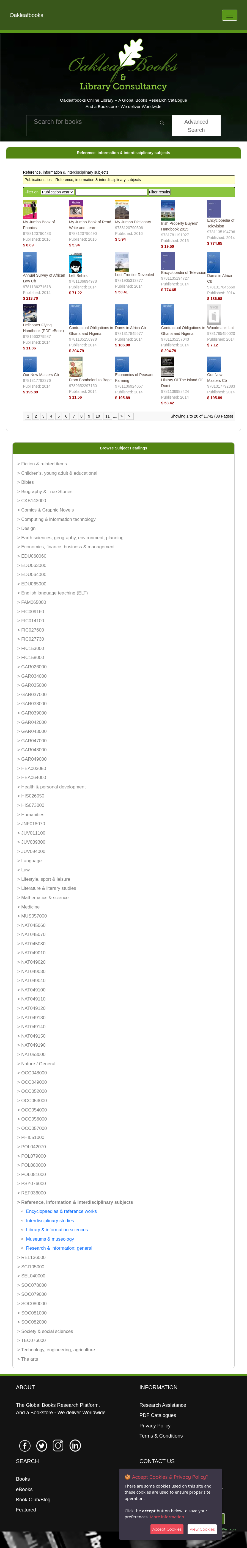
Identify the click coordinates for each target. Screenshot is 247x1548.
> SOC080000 (32, 1303)
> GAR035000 (32, 685)
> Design (26, 528)
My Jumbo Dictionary (133, 222)
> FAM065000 (31, 602)
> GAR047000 (32, 740)
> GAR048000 (32, 749)
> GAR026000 (32, 666)
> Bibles (25, 482)
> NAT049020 (31, 962)
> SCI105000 (30, 1266)
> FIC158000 (30, 657)
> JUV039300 (31, 842)
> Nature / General (36, 1063)
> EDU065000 (31, 584)
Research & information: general (59, 1248)
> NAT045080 (31, 943)
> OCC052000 (32, 1091)
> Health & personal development (51, 787)
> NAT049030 (31, 971)
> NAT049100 (31, 990)
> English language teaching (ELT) (52, 593)
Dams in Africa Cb (130, 328)
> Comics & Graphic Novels (45, 510)
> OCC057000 (32, 1128)
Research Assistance (162, 1405)
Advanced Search (196, 126)
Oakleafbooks (26, 15)
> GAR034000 (32, 676)
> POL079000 (31, 1156)
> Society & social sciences (45, 1331)
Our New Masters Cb (41, 375)
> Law (23, 869)
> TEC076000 (31, 1340)
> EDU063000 (31, 565)
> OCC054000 (32, 1110)
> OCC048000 (32, 1072)
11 (107, 416)
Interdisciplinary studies (50, 1220)
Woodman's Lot (220, 328)
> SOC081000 (32, 1313)
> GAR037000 (32, 694)
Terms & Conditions (161, 1436)
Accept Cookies (167, 1529)
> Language (29, 860)
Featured (26, 1510)
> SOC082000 (32, 1322)
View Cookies (202, 1529)
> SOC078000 (32, 1285)
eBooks (24, 1489)
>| (129, 416)
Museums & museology (50, 1239)
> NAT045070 (31, 934)
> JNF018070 (31, 823)
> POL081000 (31, 1174)
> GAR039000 (32, 713)
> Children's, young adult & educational (57, 473)
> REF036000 (31, 1193)
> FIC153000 (30, 648)
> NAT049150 (31, 1036)
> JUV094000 (31, 851)
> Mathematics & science (43, 897)
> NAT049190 (31, 1045)
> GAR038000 (32, 703)
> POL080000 (31, 1165)
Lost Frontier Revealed (134, 275)
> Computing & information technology (56, 519)
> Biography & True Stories (45, 491)
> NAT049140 (31, 1026)
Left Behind (79, 275)
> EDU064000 (31, 574)
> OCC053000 (32, 1100)
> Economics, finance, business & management (66, 546)
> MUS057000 (32, 916)
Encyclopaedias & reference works (61, 1211)
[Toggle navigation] (229, 15)
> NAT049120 (31, 1008)
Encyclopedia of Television (183, 272)
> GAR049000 (32, 759)
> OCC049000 (32, 1082)
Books (23, 1479)
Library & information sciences (57, 1229)
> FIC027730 (30, 639)
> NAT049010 (31, 952)
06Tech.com (227, 1529)
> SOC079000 (32, 1294)
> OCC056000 (32, 1119)
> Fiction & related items (42, 463)
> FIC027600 (30, 630)
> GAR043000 (32, 731)
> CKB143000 (31, 500)
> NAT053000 (31, 1054)
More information (167, 1516)
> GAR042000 (32, 722)
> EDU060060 (31, 556)
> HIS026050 (30, 796)
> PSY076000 (31, 1183)
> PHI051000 (30, 1137)
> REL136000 (31, 1257)
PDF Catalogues (157, 1415)
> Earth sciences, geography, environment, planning (70, 537)
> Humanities (30, 814)
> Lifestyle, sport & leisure (43, 879)
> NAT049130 (31, 1017)
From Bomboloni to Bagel (90, 380)
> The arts (27, 1359)
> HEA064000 (31, 777)
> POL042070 (31, 1146)
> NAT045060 (31, 925)
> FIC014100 (30, 620)
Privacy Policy (155, 1426)
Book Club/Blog (33, 1499)
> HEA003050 (31, 768)
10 (98, 416)
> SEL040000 (31, 1276)
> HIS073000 (30, 805)
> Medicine (28, 907)
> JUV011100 (31, 833)
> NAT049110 (31, 999)
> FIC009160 (30, 611)
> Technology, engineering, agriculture (56, 1349)
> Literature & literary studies (46, 888)
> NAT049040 (31, 980)
